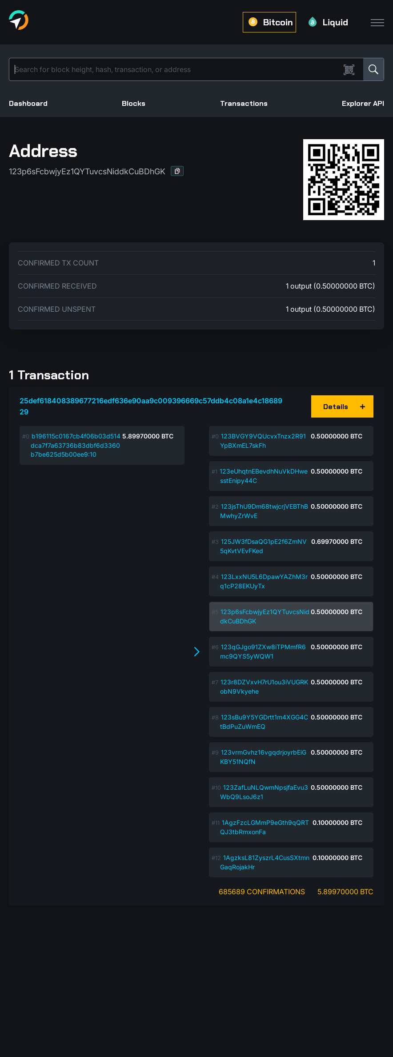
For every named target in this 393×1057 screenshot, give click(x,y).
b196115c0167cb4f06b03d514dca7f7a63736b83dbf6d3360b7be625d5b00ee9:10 (75, 445)
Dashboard (28, 103)
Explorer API (363, 103)
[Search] (176, 69)
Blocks (133, 103)
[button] (177, 171)
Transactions (244, 103)
